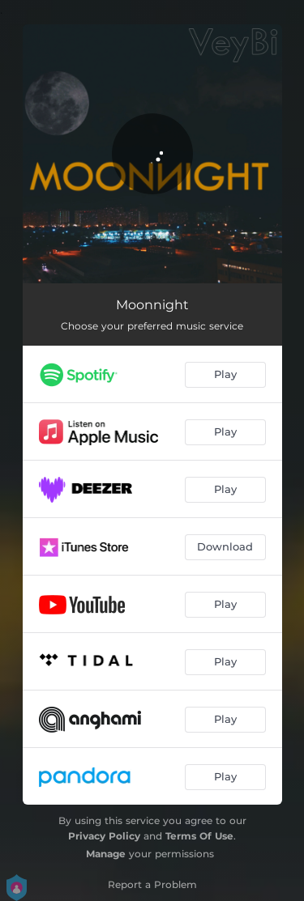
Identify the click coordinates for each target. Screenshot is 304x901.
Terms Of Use (199, 836)
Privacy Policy (104, 836)
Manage (106, 854)
